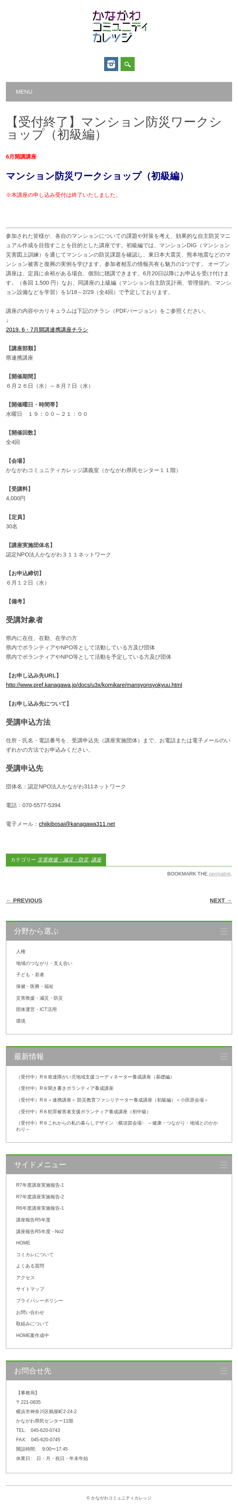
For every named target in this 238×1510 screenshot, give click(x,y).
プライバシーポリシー (39, 1300)
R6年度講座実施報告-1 (40, 1208)
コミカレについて (35, 1254)
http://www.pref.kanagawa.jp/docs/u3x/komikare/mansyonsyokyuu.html (94, 685)
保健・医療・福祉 (35, 986)
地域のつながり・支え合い (44, 963)
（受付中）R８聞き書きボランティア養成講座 (65, 1088)
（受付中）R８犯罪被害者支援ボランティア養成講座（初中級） (83, 1111)
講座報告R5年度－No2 (39, 1231)
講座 (96, 860)
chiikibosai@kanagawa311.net (77, 824)
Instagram (111, 64)
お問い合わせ (30, 1312)
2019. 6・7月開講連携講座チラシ (47, 329)
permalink (220, 874)
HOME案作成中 (32, 1335)
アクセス (25, 1277)
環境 (20, 1021)
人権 (20, 951)
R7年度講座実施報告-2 (40, 1197)
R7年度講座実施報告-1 (40, 1185)
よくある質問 (30, 1266)
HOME (23, 1243)
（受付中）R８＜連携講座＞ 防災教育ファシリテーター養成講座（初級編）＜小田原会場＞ (112, 1100)
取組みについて (32, 1323)
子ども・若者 (30, 974)
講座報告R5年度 (33, 1220)
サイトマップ (30, 1289)
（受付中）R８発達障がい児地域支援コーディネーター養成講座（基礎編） (95, 1077)
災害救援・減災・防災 (63, 860)
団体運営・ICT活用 (36, 1009)
